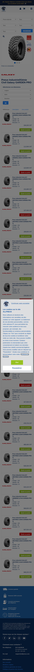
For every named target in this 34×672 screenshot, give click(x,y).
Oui (17, 362)
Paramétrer (17, 368)
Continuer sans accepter (20, 303)
